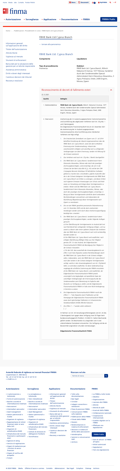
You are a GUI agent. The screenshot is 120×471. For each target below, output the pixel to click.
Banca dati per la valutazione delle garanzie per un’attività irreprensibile (20, 65)
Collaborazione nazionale (102, 413)
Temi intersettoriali (35, 399)
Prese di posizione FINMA (80, 409)
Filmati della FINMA (78, 419)
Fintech (9, 458)
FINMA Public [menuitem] (108, 19)
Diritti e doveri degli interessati (18, 73)
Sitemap (88, 468)
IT (115, 2)
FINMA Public (99, 434)
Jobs (15, 2)
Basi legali (75, 399)
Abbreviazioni (60, 468)
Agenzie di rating (13, 441)
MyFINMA (103, 2)
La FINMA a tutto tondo (101, 394)
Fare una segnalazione (101, 450)
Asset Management (35, 412)
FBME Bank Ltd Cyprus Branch (52, 31)
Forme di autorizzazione (16, 399)
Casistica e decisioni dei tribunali (19, 77)
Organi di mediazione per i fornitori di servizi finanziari (16, 448)
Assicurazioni (12, 406)
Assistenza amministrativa (16, 70)
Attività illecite (11, 53)
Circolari (74, 402)
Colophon (79, 468)
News (71, 2)
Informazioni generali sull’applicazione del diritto (16, 44)
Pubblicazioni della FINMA (80, 417)
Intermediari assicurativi (15, 409)
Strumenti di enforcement (16, 60)
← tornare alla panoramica (49, 44)
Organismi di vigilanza (15, 419)
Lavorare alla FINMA (100, 402)
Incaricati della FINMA (101, 410)
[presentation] (77, 90)
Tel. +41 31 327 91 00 (13, 377)
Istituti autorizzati (99, 444)
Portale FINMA (30, 2)
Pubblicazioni (19, 31)
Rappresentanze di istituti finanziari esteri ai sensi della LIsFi (16, 424)
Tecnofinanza (33, 436)
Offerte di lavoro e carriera (34, 468)
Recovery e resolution (14, 81)
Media (10, 2)
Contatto (21, 2)
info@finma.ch (12, 379)
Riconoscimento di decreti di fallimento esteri (66, 89)
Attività (95, 405)
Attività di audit (98, 408)
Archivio (74, 442)
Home (5, 2)
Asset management (14, 412)
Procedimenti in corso (33, 31)
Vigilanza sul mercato (14, 56)
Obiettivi (96, 397)
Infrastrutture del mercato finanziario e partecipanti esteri (16, 436)
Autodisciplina (76, 434)
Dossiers (74, 422)
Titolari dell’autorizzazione (16, 49)
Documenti (83, 2)
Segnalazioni (97, 447)
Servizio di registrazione (16, 443)
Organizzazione (98, 399)
